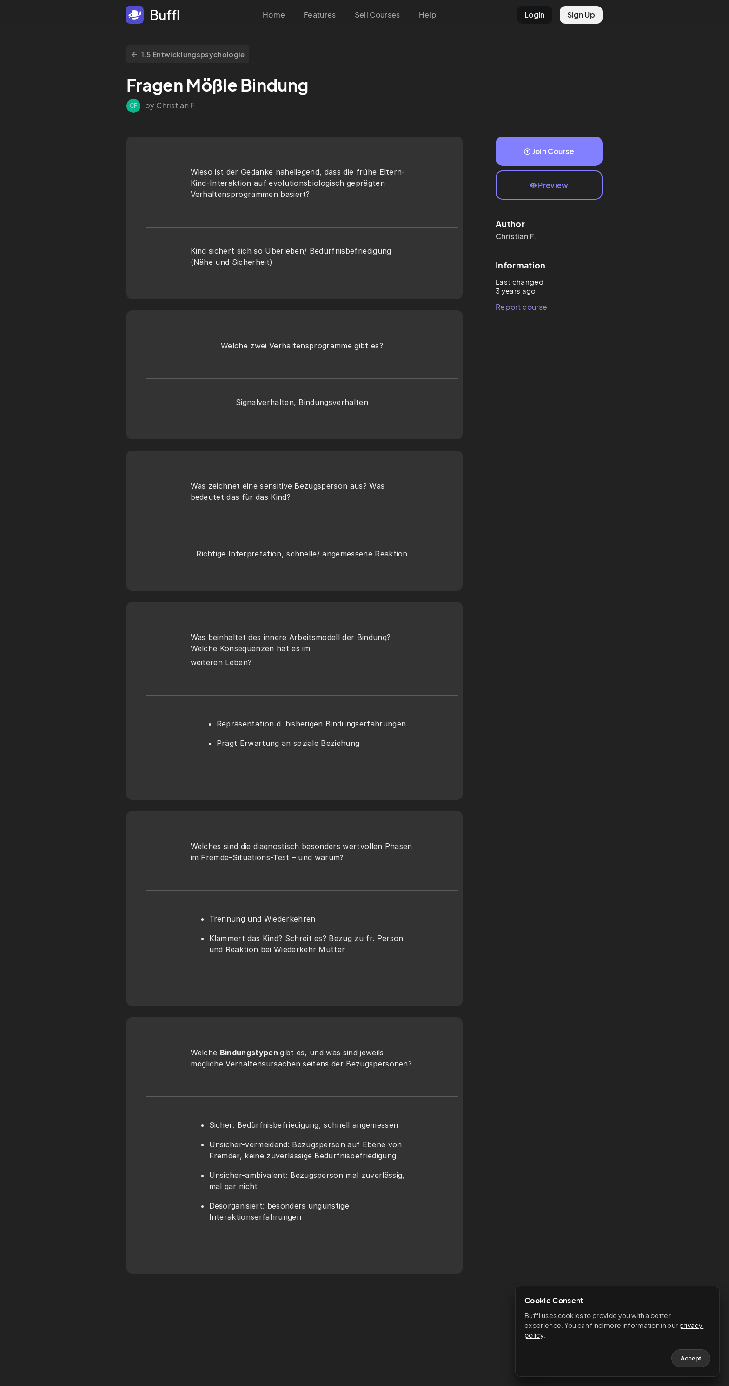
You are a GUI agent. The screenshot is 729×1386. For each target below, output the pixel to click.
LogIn (534, 15)
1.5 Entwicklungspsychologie (188, 54)
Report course (521, 307)
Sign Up (581, 15)
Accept (691, 1358)
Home (274, 15)
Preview (549, 185)
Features (320, 15)
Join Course (549, 151)
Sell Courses (377, 15)
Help (428, 15)
